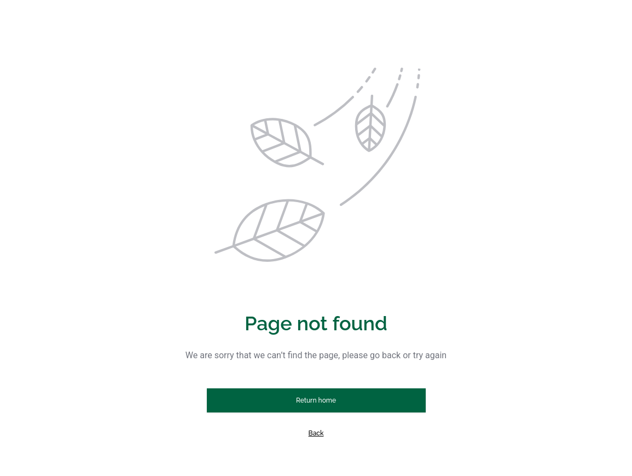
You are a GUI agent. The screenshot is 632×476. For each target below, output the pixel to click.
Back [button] (316, 433)
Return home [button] (316, 400)
